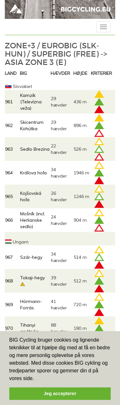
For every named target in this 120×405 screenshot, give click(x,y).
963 (9, 149)
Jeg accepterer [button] (60, 393)
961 (9, 102)
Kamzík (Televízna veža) (31, 101)
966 (9, 220)
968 (9, 281)
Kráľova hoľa (33, 173)
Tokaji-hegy (32, 278)
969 (9, 304)
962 (9, 125)
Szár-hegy (31, 257)
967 (9, 257)
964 (9, 173)
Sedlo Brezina (35, 149)
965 (9, 196)
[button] (36, 379)
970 (9, 328)
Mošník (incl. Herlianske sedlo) (32, 220)
